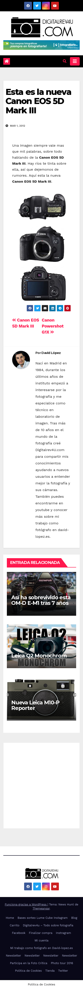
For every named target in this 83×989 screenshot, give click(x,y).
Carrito (14, 925)
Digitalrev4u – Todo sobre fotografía (48, 925)
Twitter (63, 970)
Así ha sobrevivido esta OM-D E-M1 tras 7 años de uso (40, 603)
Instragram (63, 933)
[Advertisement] (41, 784)
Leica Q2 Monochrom (38, 655)
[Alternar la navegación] (75, 61)
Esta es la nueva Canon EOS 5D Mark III (38, 101)
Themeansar (41, 908)
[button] (64, 61)
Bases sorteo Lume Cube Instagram (42, 917)
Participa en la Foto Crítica (28, 963)
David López (51, 353)
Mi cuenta (41, 940)
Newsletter (13, 955)
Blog (74, 917)
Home (10, 917)
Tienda (50, 970)
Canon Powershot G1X (53, 326)
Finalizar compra (40, 933)
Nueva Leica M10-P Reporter (35, 705)
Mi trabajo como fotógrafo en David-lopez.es (41, 948)
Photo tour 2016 (62, 963)
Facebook (18, 933)
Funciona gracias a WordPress (26, 904)
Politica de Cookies (28, 970)
